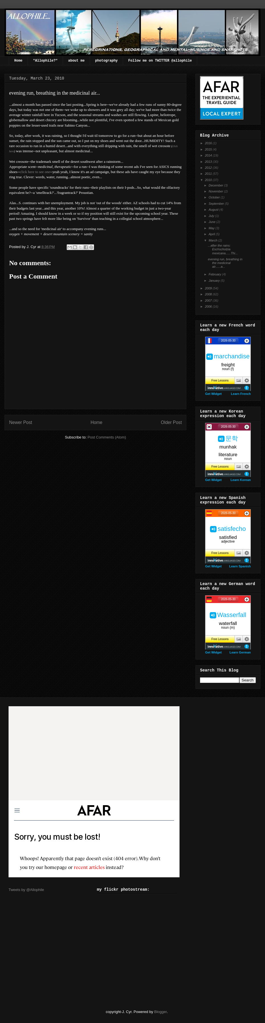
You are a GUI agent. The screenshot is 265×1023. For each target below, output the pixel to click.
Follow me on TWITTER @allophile (160, 61)
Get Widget (213, 393)
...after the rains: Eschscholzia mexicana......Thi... (223, 249)
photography (106, 61)
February (215, 274)
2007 (209, 300)
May (212, 228)
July (212, 216)
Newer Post (20, 422)
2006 (209, 306)
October (215, 197)
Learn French (241, 393)
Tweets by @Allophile (26, 890)
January (215, 280)
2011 (209, 173)
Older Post (171, 422)
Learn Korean (241, 480)
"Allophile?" (45, 61)
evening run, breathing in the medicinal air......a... (225, 262)
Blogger (160, 1012)
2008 (209, 294)
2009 (209, 288)
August (214, 209)
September (217, 203)
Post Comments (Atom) (106, 437)
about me (76, 61)
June (212, 222)
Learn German (240, 652)
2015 (209, 149)
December (216, 185)
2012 (209, 167)
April (212, 234)
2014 (209, 155)
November (216, 191)
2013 (209, 161)
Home (18, 61)
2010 (209, 180)
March (213, 240)
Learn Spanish (240, 566)
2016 (209, 143)
